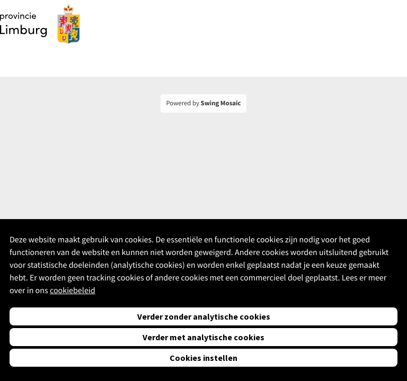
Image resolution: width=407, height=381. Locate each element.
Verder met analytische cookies (203, 337)
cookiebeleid (72, 290)
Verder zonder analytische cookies (203, 316)
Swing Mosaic (221, 103)
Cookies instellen (203, 357)
